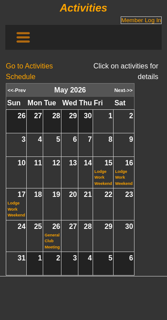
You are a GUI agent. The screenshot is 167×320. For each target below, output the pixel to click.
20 (73, 194)
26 (22, 116)
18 (38, 194)
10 (22, 163)
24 (22, 226)
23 (129, 194)
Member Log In (141, 20)
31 (22, 258)
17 (22, 194)
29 (73, 116)
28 (56, 116)
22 (109, 194)
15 (109, 163)
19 (56, 194)
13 (73, 163)
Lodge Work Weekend (103, 177)
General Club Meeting (52, 241)
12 (56, 163)
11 (38, 163)
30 (88, 116)
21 (88, 194)
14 (88, 163)
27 (38, 116)
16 (129, 163)
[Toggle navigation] (23, 37)
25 (38, 226)
